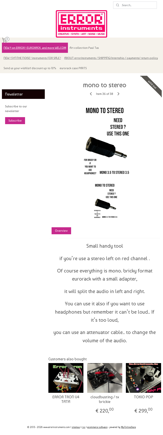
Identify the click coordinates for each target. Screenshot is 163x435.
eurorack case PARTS (73, 68)
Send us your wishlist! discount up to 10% (30, 68)
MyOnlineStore (128, 427)
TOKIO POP (143, 397)
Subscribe (15, 120)
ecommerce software (97, 427)
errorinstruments (15, 78)
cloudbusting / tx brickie (104, 399)
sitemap (76, 427)
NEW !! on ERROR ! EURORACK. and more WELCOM (35, 47)
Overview (61, 230)
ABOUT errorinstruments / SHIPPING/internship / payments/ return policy (111, 58)
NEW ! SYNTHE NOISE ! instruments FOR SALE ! (32, 58)
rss (83, 427)
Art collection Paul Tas (84, 47)
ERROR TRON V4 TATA (65, 399)
